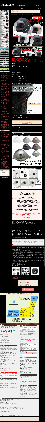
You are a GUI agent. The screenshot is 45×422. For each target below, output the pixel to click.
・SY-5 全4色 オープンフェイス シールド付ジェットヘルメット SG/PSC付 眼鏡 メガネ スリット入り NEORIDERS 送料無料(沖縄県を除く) (5, 113)
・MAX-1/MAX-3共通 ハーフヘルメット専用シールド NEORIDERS (5, 159)
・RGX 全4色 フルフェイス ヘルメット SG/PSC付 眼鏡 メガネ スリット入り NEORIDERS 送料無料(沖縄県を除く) (5, 95)
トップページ (21, 225)
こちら (4, 342)
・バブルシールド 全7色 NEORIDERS (4, 148)
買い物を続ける (15, 276)
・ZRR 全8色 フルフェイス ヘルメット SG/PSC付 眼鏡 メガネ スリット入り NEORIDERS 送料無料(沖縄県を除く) (5, 103)
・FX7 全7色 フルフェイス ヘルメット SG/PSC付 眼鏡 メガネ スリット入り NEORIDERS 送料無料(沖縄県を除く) (5, 116)
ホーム (13, 10)
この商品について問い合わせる (17, 277)
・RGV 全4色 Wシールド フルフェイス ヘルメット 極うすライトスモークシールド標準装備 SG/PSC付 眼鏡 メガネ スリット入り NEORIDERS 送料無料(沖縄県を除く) (5, 126)
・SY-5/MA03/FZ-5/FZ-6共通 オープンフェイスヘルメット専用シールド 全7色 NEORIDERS (4, 137)
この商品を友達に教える (16, 278)
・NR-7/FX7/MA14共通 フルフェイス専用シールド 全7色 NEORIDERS (5, 141)
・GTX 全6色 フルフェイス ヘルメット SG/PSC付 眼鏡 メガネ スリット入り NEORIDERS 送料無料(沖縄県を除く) (5, 92)
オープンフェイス (17, 11)
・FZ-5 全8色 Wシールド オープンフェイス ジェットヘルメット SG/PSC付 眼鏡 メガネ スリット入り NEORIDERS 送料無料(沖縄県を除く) (5, 79)
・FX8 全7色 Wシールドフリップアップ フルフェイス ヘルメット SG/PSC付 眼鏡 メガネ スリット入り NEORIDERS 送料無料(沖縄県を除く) (5, 156)
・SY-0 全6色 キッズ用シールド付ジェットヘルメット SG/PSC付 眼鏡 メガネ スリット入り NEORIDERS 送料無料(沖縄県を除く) (5, 75)
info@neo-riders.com (4, 370)
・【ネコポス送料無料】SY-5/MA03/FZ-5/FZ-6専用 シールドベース (5, 167)
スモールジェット (17, 10)
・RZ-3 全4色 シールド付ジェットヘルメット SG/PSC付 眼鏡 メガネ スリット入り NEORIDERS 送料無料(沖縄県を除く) (5, 83)
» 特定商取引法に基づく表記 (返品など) (28, 291)
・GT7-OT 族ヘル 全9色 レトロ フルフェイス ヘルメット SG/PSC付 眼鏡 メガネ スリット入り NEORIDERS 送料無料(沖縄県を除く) (5, 88)
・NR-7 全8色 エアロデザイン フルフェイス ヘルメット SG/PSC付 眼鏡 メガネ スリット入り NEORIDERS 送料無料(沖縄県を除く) (5, 151)
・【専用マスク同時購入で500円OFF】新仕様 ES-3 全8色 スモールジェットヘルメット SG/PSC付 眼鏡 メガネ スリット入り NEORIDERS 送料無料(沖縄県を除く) (5, 121)
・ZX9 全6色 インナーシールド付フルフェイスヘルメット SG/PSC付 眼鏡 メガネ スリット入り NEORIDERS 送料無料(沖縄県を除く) (5, 100)
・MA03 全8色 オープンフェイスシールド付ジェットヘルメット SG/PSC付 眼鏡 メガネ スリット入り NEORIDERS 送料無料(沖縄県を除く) (5, 134)
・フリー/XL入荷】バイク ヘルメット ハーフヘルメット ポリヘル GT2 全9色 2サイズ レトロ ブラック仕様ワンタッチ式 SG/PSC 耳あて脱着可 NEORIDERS (5, 108)
